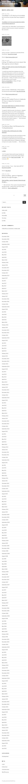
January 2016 (5, 327)
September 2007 (6, 584)
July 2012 (4, 434)
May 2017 (4, 285)
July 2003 (4, 714)
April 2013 (4, 410)
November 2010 (5, 486)
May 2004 (4, 688)
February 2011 (5, 478)
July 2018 (4, 249)
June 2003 (4, 717)
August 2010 (5, 493)
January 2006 (5, 636)
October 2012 (5, 426)
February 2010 (5, 509)
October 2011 (5, 457)
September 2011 (5, 460)
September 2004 (6, 678)
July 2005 (4, 652)
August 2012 (5, 431)
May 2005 (4, 657)
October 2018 (5, 241)
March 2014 (4, 382)
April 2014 (4, 379)
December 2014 (5, 358)
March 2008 (4, 569)
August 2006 (5, 618)
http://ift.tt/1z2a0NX (6, 167)
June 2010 (4, 499)
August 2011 (5, 462)
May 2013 (4, 408)
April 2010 (4, 504)
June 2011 (4, 467)
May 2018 (4, 254)
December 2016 (5, 299)
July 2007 (4, 590)
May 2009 (4, 532)
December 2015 (5, 330)
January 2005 (5, 667)
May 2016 (4, 317)
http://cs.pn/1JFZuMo (16, 157)
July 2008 (4, 558)
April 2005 (4, 660)
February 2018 (5, 262)
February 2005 (5, 665)
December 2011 (5, 452)
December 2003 (5, 701)
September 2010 (5, 491)
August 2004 (5, 680)
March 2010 (4, 506)
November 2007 (5, 579)
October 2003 (5, 706)
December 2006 (5, 608)
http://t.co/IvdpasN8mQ (7, 81)
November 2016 (5, 301)
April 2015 (4, 350)
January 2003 (5, 730)
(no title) (3, 213)
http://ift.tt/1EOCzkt (20, 91)
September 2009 (6, 522)
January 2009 (5, 543)
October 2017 (5, 273)
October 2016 (5, 304)
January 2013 (5, 418)
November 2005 (5, 641)
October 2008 (5, 551)
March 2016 (4, 322)
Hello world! (4, 210)
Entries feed (4, 766)
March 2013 (4, 413)
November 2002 (5, 735)
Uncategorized (5, 756)
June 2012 (4, 436)
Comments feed (5, 769)
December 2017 (5, 267)
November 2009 (5, 517)
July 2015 (4, 343)
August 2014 (5, 369)
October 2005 (5, 644)
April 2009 (4, 535)
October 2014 (5, 363)
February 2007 (5, 603)
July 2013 (4, 402)
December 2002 (5, 732)
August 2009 (5, 525)
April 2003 (4, 722)
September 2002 (6, 740)
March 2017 (4, 291)
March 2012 (4, 444)
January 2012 (5, 449)
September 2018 (5, 244)
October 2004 (5, 675)
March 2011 (4, 475)
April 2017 (4, 288)
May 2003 (4, 719)
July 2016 (4, 311)
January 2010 (5, 512)
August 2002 (5, 743)
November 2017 (5, 270)
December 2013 (5, 389)
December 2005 (5, 639)
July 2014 (4, 371)
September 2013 (5, 397)
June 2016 (4, 314)
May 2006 (4, 626)
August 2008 (5, 556)
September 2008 (6, 553)
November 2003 (5, 704)
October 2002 (5, 738)
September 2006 (6, 616)
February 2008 (5, 571)
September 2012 (5, 428)
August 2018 (5, 247)
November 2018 (5, 239)
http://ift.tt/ (8, 170)
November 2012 (5, 423)
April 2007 (4, 597)
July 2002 (4, 745)
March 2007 (4, 600)
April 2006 (4, 629)
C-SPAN (4, 148)
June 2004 (4, 686)
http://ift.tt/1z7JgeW (12, 54)
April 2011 (4, 473)
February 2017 (5, 293)
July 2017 (4, 280)
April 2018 (4, 257)
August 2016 (5, 309)
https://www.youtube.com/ (11, 57)
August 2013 (5, 400)
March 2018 (4, 260)
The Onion (4, 218)
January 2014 (5, 387)
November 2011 (5, 454)
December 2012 (5, 421)
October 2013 (5, 395)
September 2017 (5, 275)
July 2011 (4, 465)
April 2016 (4, 319)
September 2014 (5, 366)
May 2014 (4, 376)
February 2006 (5, 634)
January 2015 (5, 356)
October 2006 (5, 613)
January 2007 (5, 605)
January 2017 (5, 296)
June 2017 (4, 283)
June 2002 (4, 748)
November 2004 (5, 673)
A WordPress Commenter (7, 228)
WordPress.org (5, 772)
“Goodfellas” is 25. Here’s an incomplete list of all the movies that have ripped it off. (13, 17)
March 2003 (4, 725)
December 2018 (5, 236)
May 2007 (4, 595)
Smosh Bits (4, 215)
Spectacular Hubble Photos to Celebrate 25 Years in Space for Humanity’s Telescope (14, 101)
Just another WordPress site (10, 3)
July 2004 (4, 683)
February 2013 (5, 415)
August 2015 (5, 340)
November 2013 (5, 392)
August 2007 (5, 587)
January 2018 (5, 265)
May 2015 (4, 348)
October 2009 (5, 519)
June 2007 (4, 592)
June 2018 (4, 252)
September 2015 (5, 337)
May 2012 (4, 439)
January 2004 (5, 699)
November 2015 (5, 332)
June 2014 (4, 374)
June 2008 (4, 561)
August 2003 (5, 712)
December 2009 (5, 514)
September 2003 (6, 709)
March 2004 (4, 693)
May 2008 (4, 564)
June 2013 (4, 405)
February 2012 (5, 447)
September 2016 (5, 306)
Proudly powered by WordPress (8, 780)
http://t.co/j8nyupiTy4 (12, 188)
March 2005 (4, 662)
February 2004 (5, 696)
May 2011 (4, 470)
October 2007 (5, 582)
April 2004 (4, 691)
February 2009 (5, 540)
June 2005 (4, 655)
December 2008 (5, 545)
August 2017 (5, 278)
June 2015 (4, 345)
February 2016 (5, 324)
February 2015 (5, 353)
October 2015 (5, 335)
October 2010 (5, 488)
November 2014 (5, 361)
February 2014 (5, 384)
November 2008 (5, 548)
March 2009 (4, 538)
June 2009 (4, 530)
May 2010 (4, 501)
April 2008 (4, 566)
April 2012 (4, 441)
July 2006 (4, 621)
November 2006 (5, 610)
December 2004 (5, 670)
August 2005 (5, 649)
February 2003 (5, 727)
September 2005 (6, 647)
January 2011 (5, 480)
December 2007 (5, 577)
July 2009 (4, 527)
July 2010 (4, 496)
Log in (3, 764)
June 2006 (4, 623)
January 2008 (5, 574)
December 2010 (5, 483)
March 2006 (4, 631)
